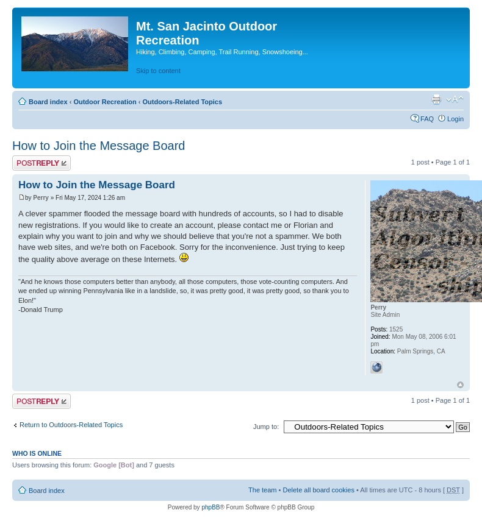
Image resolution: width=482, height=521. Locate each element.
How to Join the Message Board (98, 145)
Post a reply (41, 163)
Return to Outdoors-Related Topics (71, 424)
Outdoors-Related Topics (182, 101)
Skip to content (158, 70)
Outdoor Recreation (104, 101)
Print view (436, 99)
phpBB (210, 507)
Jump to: (266, 426)
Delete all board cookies (318, 490)
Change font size (455, 99)
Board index (48, 101)
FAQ (427, 118)
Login (455, 118)
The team (262, 490)
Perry (41, 197)
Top (460, 384)
